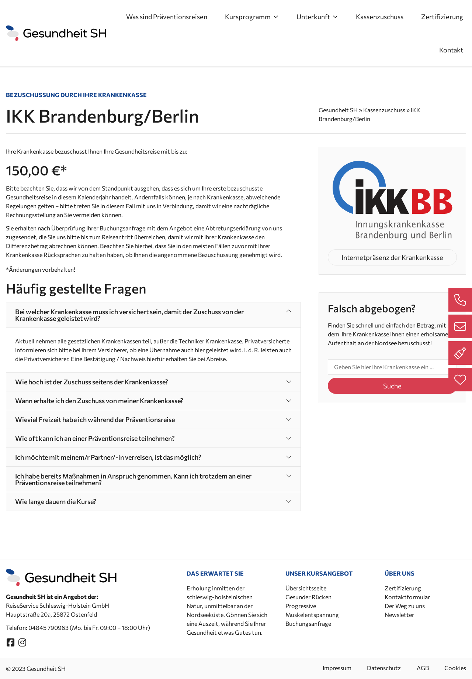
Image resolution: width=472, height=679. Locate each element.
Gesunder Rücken (308, 596)
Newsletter (399, 614)
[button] (153, 315)
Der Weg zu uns (405, 605)
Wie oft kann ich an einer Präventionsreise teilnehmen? (95, 438)
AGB (420, 667)
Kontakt (451, 50)
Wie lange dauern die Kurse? (55, 501)
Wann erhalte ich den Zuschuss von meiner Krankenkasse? (99, 401)
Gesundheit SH (338, 109)
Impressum (330, 667)
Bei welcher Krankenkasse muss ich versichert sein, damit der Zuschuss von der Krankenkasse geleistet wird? (129, 315)
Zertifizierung (442, 17)
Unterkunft (317, 17)
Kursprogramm (252, 17)
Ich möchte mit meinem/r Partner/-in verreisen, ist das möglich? (108, 457)
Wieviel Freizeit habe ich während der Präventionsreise (95, 419)
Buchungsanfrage (308, 623)
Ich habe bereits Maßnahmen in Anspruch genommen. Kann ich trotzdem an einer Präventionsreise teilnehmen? (133, 479)
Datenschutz (380, 667)
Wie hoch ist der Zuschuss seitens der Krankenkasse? (91, 382)
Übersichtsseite (305, 587)
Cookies (455, 667)
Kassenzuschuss (379, 17)
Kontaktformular (407, 596)
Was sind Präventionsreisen (166, 17)
